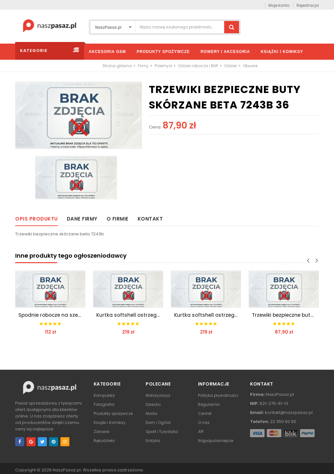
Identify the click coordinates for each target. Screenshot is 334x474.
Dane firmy (82, 218)
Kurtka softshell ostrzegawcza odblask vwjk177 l (207, 315)
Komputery (104, 395)
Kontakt (150, 218)
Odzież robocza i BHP (198, 65)
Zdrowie (101, 431)
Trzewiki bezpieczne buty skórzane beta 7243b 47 (285, 315)
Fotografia (104, 404)
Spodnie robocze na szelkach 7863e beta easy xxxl (51, 315)
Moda (151, 413)
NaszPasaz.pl (67, 470)
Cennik (205, 413)
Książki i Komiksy (110, 422)
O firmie (118, 218)
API (201, 431)
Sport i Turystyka (162, 431)
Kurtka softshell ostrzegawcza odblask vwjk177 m (129, 315)
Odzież (230, 65)
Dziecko (153, 404)
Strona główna (117, 65)
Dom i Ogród (158, 422)
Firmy (143, 65)
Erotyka (153, 440)
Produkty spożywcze (113, 413)
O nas (204, 422)
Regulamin (209, 404)
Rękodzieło (104, 440)
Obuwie (250, 65)
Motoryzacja (158, 395)
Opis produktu (36, 218)
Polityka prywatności (218, 395)
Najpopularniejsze (215, 440)
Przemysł (163, 65)
